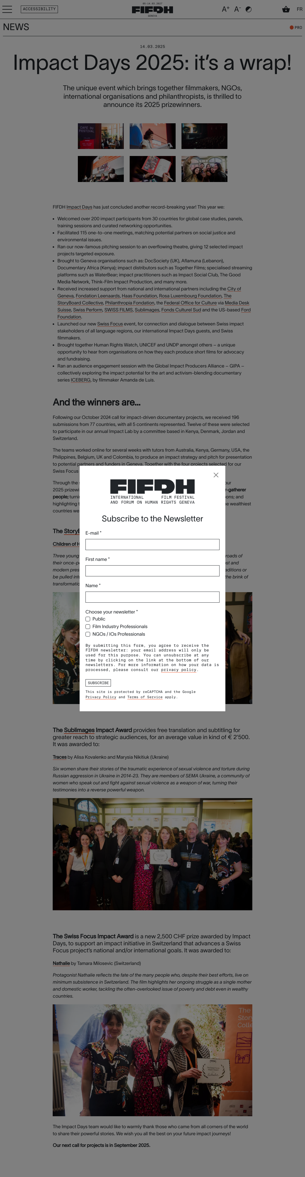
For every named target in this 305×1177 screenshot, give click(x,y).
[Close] (216, 475)
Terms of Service (144, 697)
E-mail (93, 533)
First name (97, 559)
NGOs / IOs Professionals (118, 634)
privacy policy (178, 670)
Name (93, 585)
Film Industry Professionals (120, 626)
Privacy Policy (100, 697)
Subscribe (98, 683)
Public (98, 619)
